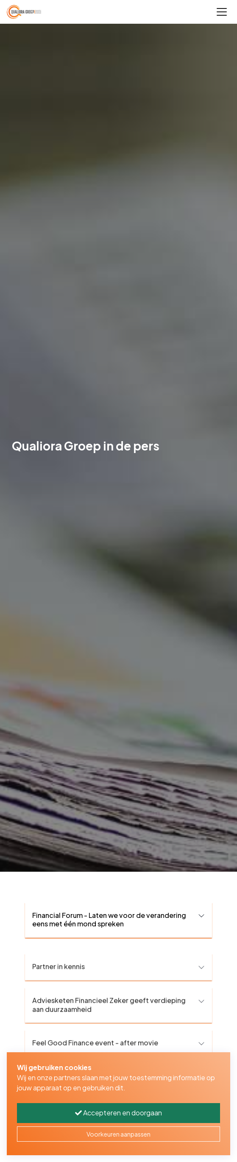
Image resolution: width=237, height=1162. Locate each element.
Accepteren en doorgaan (118, 1112)
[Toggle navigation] (221, 11)
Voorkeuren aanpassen (118, 1134)
